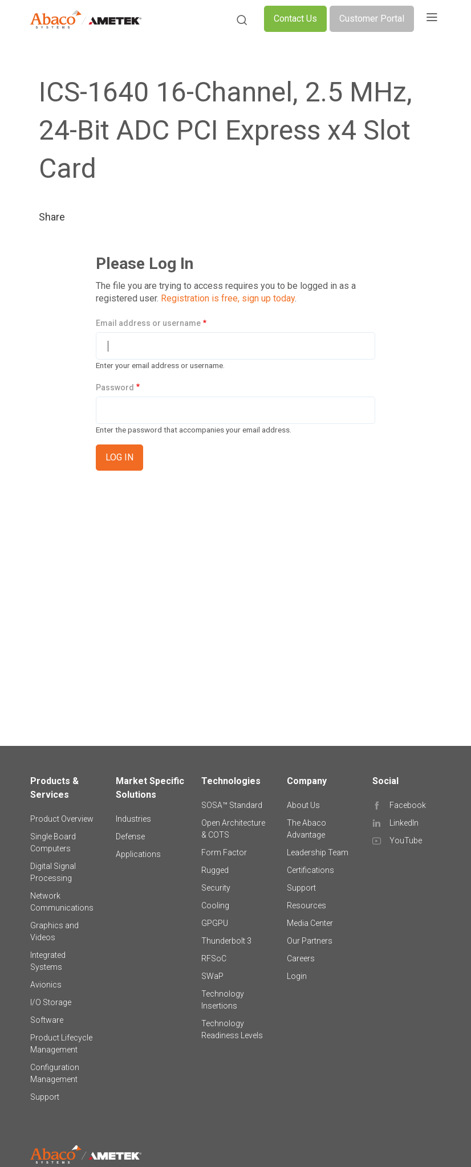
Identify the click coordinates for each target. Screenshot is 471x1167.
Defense (130, 836)
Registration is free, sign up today (228, 298)
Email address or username (148, 323)
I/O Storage (50, 1002)
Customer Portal (371, 18)
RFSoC (213, 958)
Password (115, 387)
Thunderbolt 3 (226, 940)
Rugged (215, 870)
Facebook (407, 805)
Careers (301, 958)
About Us (303, 805)
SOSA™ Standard (231, 805)
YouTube (405, 840)
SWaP (212, 976)
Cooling (215, 905)
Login (297, 976)
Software (46, 1020)
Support (44, 1096)
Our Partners (309, 940)
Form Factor (224, 852)
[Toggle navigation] (432, 19)
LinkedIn (404, 822)
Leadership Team (317, 852)
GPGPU (214, 923)
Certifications (310, 870)
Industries (133, 818)
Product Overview (62, 818)
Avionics (46, 984)
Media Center (310, 923)
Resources (306, 905)
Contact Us (295, 18)
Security (215, 887)
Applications (138, 854)
